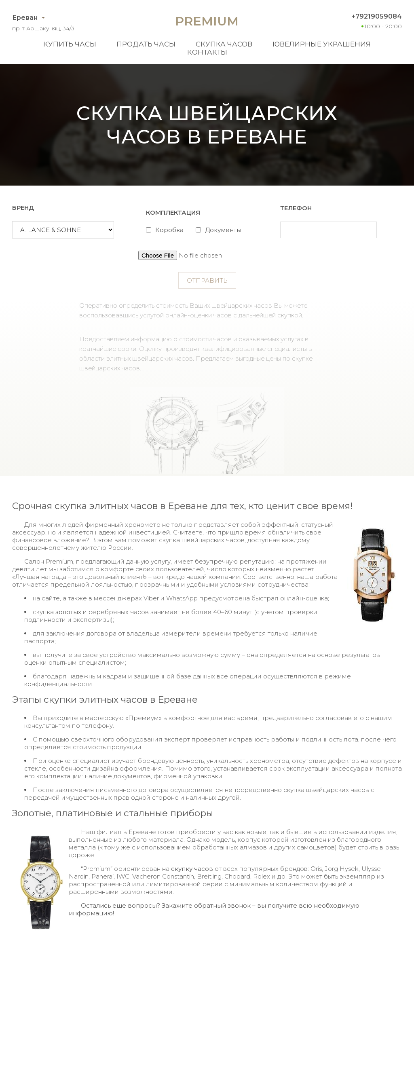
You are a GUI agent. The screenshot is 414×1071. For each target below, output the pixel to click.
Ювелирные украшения (321, 44)
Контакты (207, 52)
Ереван (25, 17)
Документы (223, 230)
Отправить (207, 280)
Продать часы (145, 44)
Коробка (169, 230)
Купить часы (69, 44)
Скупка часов (224, 44)
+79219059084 (376, 16)
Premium (207, 21)
